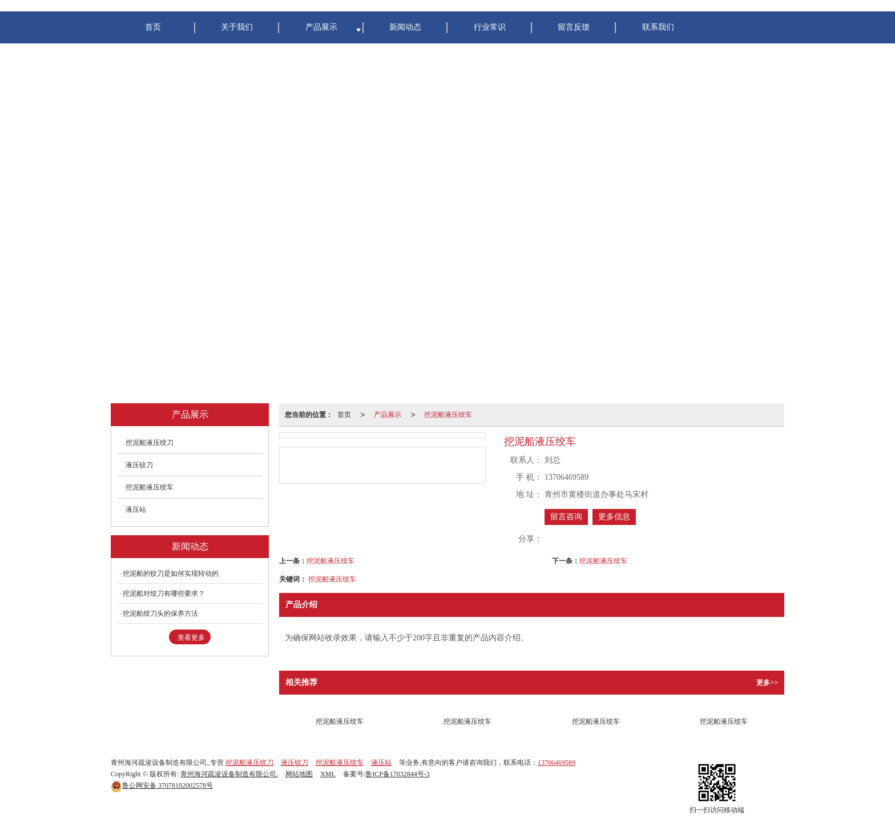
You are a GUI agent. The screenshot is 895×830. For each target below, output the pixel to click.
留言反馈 (574, 27)
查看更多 (191, 637)
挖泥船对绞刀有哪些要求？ (164, 594)
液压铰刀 (139, 465)
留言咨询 (566, 516)
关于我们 (237, 27)
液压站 (136, 510)
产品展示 (321, 27)
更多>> (767, 683)
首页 (153, 27)
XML (328, 774)
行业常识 (490, 27)
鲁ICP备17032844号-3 (397, 774)
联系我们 (658, 27)
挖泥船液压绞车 (448, 415)
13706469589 (556, 763)
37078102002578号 (162, 785)
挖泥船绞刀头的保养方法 (160, 614)
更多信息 (614, 516)
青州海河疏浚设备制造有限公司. (229, 774)
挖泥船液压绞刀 (150, 443)
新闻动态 (405, 27)
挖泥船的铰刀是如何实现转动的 (171, 574)
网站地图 (299, 774)
